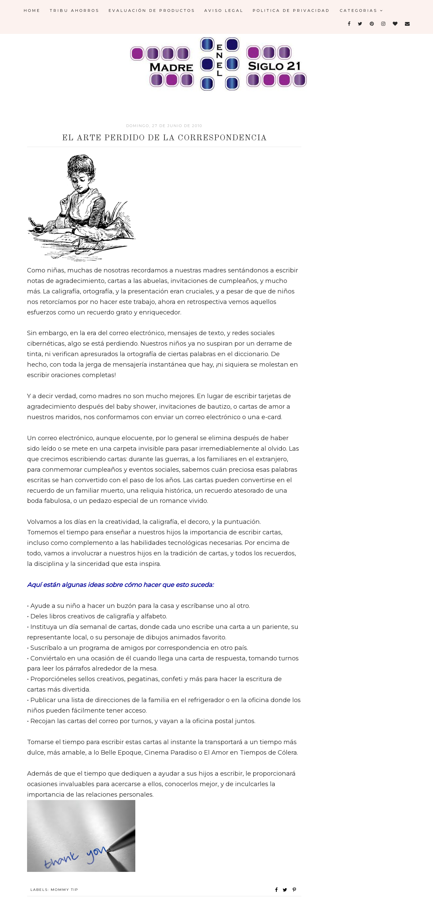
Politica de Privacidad (291, 10)
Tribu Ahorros (74, 10)
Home (32, 10)
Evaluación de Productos (152, 10)
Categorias (362, 10)
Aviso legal (224, 10)
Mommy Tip (64, 889)
